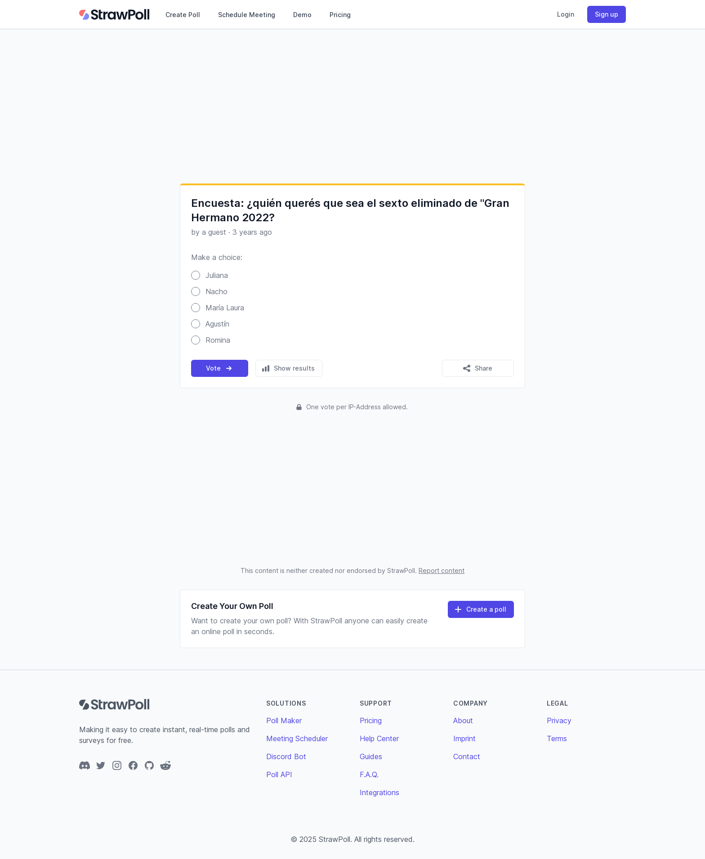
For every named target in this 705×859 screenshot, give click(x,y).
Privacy (559, 720)
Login (565, 14)
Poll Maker (284, 720)
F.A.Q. (369, 774)
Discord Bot (286, 756)
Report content (441, 570)
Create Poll (182, 14)
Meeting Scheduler (297, 738)
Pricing (340, 14)
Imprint (464, 738)
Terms (557, 738)
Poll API (279, 774)
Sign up (606, 14)
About (463, 720)
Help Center (379, 738)
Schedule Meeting (246, 14)
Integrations (379, 792)
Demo (302, 14)
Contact (466, 756)
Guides (371, 756)
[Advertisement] (352, 106)
